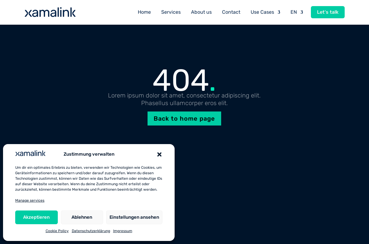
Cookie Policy (57, 231)
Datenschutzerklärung (91, 231)
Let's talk (328, 12)
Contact (231, 12)
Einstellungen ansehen (134, 217)
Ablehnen (81, 217)
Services (171, 12)
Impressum (122, 231)
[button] (159, 154)
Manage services (29, 200)
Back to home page (184, 118)
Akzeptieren (36, 217)
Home (144, 12)
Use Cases (262, 12)
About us (201, 12)
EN (294, 12)
